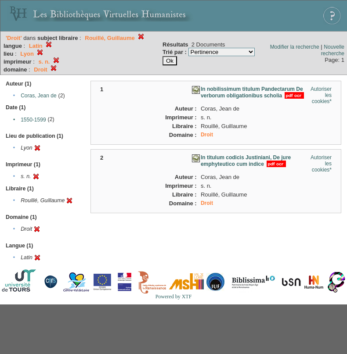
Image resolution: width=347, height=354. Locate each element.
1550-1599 (33, 120)
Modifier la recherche (294, 47)
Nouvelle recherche (332, 50)
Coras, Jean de (38, 96)
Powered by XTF (173, 296)
